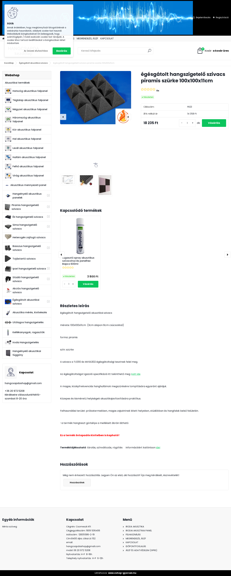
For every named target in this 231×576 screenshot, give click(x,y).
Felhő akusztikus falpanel (24, 166)
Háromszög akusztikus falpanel (23, 119)
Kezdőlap (9, 63)
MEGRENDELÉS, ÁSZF (87, 38)
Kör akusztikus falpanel (23, 130)
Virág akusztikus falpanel (24, 175)
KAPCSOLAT (107, 38)
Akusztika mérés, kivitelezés (26, 312)
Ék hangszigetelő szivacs (24, 216)
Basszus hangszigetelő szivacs (23, 248)
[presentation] (63, 117)
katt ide (135, 374)
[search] (149, 52)
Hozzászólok (77, 482)
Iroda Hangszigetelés (22, 342)
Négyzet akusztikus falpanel (26, 109)
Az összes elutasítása (36, 50)
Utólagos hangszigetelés (24, 322)
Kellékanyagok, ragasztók (25, 332)
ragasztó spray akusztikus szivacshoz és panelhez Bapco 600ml (78, 261)
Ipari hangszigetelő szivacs (25, 269)
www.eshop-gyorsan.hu (122, 572)
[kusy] (187, 123)
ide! (158, 447)
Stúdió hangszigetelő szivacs (22, 279)
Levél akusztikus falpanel (24, 148)
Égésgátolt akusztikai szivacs (33, 63)
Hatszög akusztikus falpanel (26, 91)
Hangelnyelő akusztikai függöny (23, 353)
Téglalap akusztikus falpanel (26, 100)
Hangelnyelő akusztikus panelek (23, 195)
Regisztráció (222, 17)
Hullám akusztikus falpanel (25, 157)
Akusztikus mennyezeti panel (25, 185)
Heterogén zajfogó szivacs (25, 237)
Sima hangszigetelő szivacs (21, 226)
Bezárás (61, 51)
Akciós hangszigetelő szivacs (22, 290)
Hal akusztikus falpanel (23, 139)
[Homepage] (3, 39)
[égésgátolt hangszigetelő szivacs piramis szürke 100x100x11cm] (95, 97)
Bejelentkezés (203, 17)
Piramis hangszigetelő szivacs (22, 207)
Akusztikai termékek (17, 82)
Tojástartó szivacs (20, 258)
